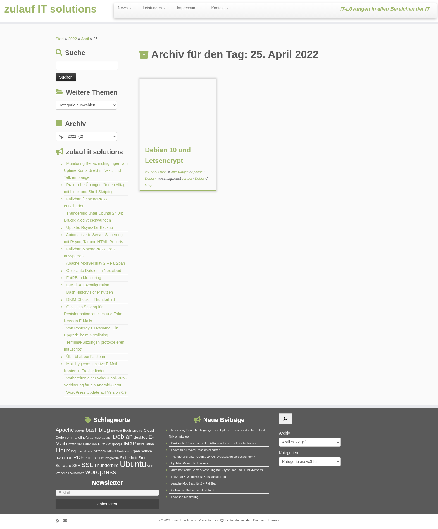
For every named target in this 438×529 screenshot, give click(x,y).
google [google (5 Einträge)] (117, 444)
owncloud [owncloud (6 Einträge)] (64, 458)
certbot (187, 179)
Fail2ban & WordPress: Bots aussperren (198, 476)
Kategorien (288, 452)
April (85, 39)
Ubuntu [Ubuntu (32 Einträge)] (133, 464)
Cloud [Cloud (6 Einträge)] (149, 430)
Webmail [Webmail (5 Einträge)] (62, 473)
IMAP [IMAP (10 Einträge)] (129, 444)
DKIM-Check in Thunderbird (90, 299)
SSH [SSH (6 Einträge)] (76, 465)
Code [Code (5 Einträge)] (60, 438)
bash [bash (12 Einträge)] (92, 430)
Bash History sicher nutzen (89, 292)
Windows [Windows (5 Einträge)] (77, 473)
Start (60, 39)
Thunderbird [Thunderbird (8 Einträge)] (106, 465)
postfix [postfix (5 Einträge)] (99, 458)
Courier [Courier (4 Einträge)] (106, 437)
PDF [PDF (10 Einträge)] (78, 457)
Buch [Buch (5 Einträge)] (127, 431)
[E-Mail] (107, 493)
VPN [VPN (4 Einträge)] (150, 466)
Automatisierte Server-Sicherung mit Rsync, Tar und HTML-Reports (217, 470)
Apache (197, 172)
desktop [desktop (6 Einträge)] (140, 437)
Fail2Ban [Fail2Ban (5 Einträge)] (90, 444)
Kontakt (219, 8)
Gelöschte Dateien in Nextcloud (93, 270)
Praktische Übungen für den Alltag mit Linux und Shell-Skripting (214, 443)
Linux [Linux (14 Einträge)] (63, 450)
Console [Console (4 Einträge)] (95, 437)
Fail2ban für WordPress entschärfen (195, 450)
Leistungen (154, 8)
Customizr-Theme (265, 520)
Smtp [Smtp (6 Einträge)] (142, 458)
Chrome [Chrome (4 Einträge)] (137, 430)
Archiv (284, 433)
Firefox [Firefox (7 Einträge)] (104, 444)
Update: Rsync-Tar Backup (89, 227)
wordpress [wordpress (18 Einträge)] (100, 472)
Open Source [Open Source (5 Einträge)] (141, 451)
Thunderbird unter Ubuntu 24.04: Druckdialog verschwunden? (213, 456)
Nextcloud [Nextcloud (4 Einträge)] (123, 451)
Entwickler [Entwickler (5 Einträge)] (74, 444)
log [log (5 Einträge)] (73, 451)
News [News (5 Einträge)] (111, 451)
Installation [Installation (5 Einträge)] (145, 444)
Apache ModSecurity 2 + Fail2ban (95, 263)
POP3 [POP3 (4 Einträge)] (88, 458)
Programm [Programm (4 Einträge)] (112, 458)
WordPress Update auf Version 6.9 (96, 392)
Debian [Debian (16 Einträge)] (123, 436)
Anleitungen (180, 172)
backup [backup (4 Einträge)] (79, 430)
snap (148, 185)
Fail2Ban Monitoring (83, 278)
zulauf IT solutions (50, 10)
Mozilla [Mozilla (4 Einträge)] (87, 451)
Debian (150, 179)
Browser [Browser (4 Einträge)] (116, 430)
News (125, 8)
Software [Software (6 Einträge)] (63, 465)
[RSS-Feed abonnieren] (59, 521)
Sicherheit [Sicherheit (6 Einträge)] (128, 458)
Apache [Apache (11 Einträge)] (65, 430)
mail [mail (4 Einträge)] (79, 451)
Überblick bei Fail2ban (85, 356)
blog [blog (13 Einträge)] (104, 429)
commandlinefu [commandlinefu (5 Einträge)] (77, 438)
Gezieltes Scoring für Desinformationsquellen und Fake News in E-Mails (93, 314)
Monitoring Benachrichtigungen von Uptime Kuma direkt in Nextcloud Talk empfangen (96, 170)
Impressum (188, 8)
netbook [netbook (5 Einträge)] (100, 451)
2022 (72, 39)
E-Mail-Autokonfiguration (87, 285)
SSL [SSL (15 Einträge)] (87, 464)
